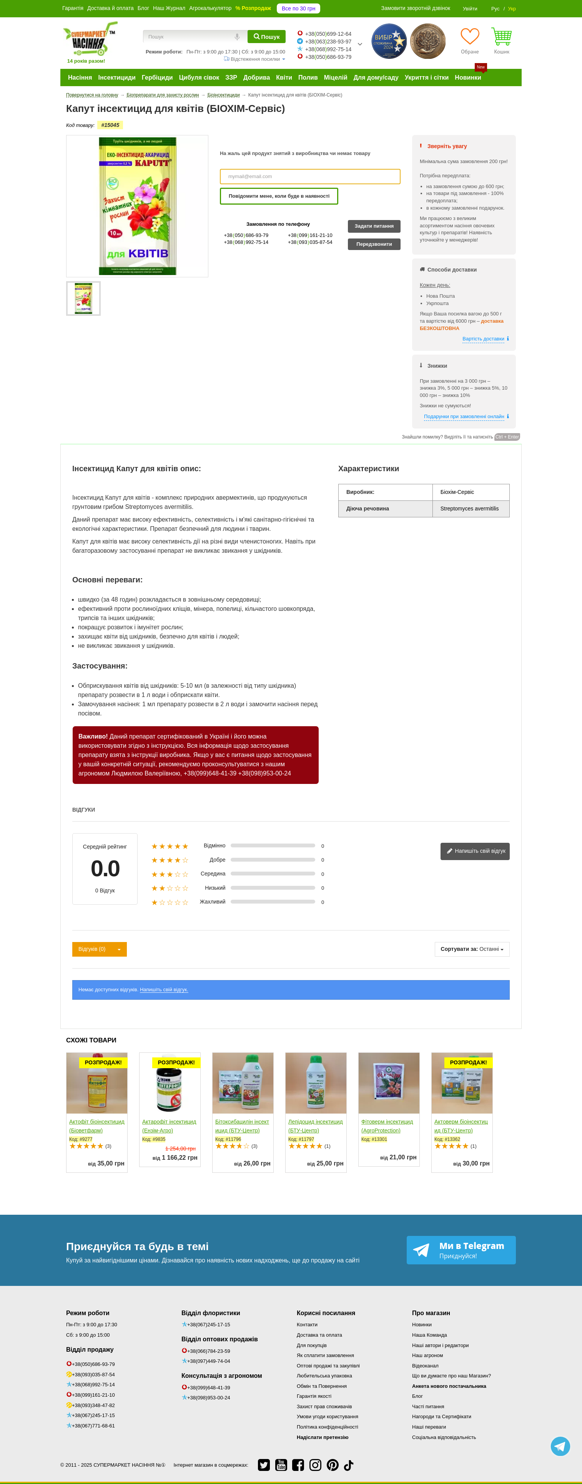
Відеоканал (425, 1366)
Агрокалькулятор (210, 8)
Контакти (307, 1324)
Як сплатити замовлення (325, 1355)
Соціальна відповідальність (444, 1437)
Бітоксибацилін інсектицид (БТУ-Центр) (242, 1126)
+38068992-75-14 (328, 49)
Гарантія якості (314, 1396)
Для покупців (312, 1345)
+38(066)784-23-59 (208, 1351)
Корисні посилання (326, 1313)
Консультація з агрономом (221, 1375)
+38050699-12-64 (328, 34)
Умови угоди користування (327, 1416)
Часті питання (428, 1406)
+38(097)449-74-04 (208, 1361)
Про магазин (431, 1313)
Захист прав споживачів (324, 1406)
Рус (495, 9)
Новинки (422, 1324)
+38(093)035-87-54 (93, 1374)
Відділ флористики (210, 1313)
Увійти (470, 9)
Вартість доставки (483, 339)
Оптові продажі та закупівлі (328, 1366)
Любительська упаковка (324, 1376)
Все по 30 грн (298, 8)
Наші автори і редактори (440, 1345)
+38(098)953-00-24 (264, 773)
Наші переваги (429, 1427)
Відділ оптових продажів (219, 1339)
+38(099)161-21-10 (93, 1395)
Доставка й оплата (110, 8)
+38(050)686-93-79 (93, 1364)
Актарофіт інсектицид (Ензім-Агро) (169, 1126)
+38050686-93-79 (328, 57)
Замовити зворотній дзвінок (416, 8)
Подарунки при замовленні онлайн (464, 416)
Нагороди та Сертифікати (441, 1416)
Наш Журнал (169, 8)
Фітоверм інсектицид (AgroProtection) (387, 1126)
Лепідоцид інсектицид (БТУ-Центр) (315, 1126)
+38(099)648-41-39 (210, 773)
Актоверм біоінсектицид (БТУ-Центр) (461, 1126)
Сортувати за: (459, 949)
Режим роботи (88, 1313)
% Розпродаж (253, 8)
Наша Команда (429, 1335)
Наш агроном (427, 1355)
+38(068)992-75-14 (93, 1384)
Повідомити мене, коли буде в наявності (279, 196)
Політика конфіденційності (327, 1427)
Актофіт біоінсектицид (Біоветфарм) (97, 1126)
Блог (143, 8)
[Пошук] (267, 36)
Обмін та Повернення (322, 1386)
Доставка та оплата (319, 1335)
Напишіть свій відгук (476, 851)
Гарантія (72, 8)
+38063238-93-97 (328, 41)
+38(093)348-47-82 (93, 1405)
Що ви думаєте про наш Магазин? (451, 1376)
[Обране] (470, 41)
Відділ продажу (90, 1349)
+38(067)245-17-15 (93, 1415)
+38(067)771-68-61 (93, 1426)
